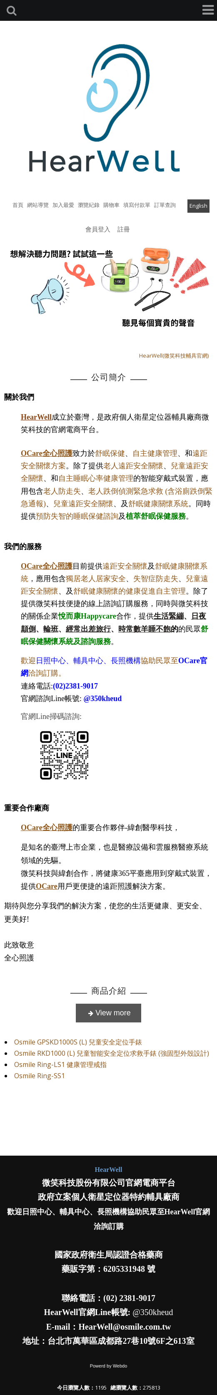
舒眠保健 (110, 453)
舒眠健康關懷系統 (158, 504)
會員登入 (97, 229)
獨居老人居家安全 (96, 578)
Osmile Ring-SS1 (39, 1075)
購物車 (111, 205)
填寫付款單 (136, 205)
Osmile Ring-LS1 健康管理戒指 (60, 1064)
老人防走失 (62, 491)
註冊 (123, 229)
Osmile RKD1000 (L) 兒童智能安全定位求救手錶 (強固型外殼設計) (111, 1053)
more (108, 1013)
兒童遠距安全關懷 (83, 504)
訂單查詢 (165, 205)
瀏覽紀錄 (89, 205)
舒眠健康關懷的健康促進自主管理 (129, 591)
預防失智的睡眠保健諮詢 (77, 516)
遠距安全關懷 (124, 566)
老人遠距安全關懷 (133, 466)
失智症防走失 (155, 578)
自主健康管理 (154, 453)
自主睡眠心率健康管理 (95, 478)
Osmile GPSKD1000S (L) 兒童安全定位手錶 (78, 1042)
